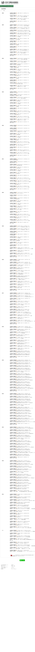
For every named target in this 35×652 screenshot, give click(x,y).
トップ (1, 10)
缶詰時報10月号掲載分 (13, 30)
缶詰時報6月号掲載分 (13, 41)
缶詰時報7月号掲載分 (13, 38)
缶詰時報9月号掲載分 (13, 66)
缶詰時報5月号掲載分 (13, 77)
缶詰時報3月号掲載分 (13, 15)
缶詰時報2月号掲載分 (13, 18)
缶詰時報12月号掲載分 (13, 58)
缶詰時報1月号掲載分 (13, 21)
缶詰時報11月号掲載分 (13, 27)
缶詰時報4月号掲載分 (13, 46)
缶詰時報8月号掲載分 (13, 35)
